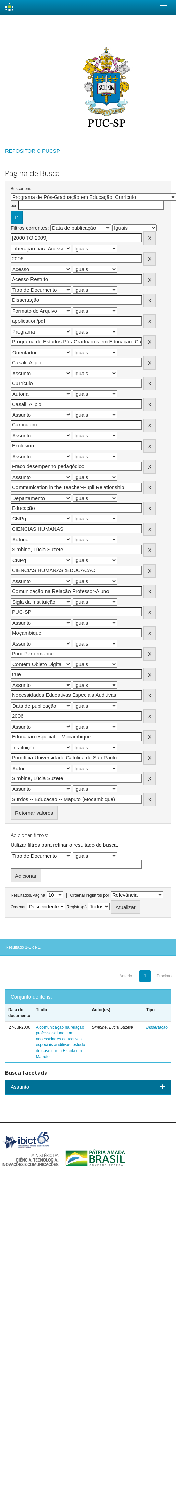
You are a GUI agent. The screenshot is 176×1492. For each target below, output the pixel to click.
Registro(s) (76, 907)
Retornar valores (34, 813)
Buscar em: (21, 188)
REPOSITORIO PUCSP (32, 151)
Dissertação (157, 1027)
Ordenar (18, 907)
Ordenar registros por (89, 895)
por (13, 205)
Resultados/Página (28, 895)
